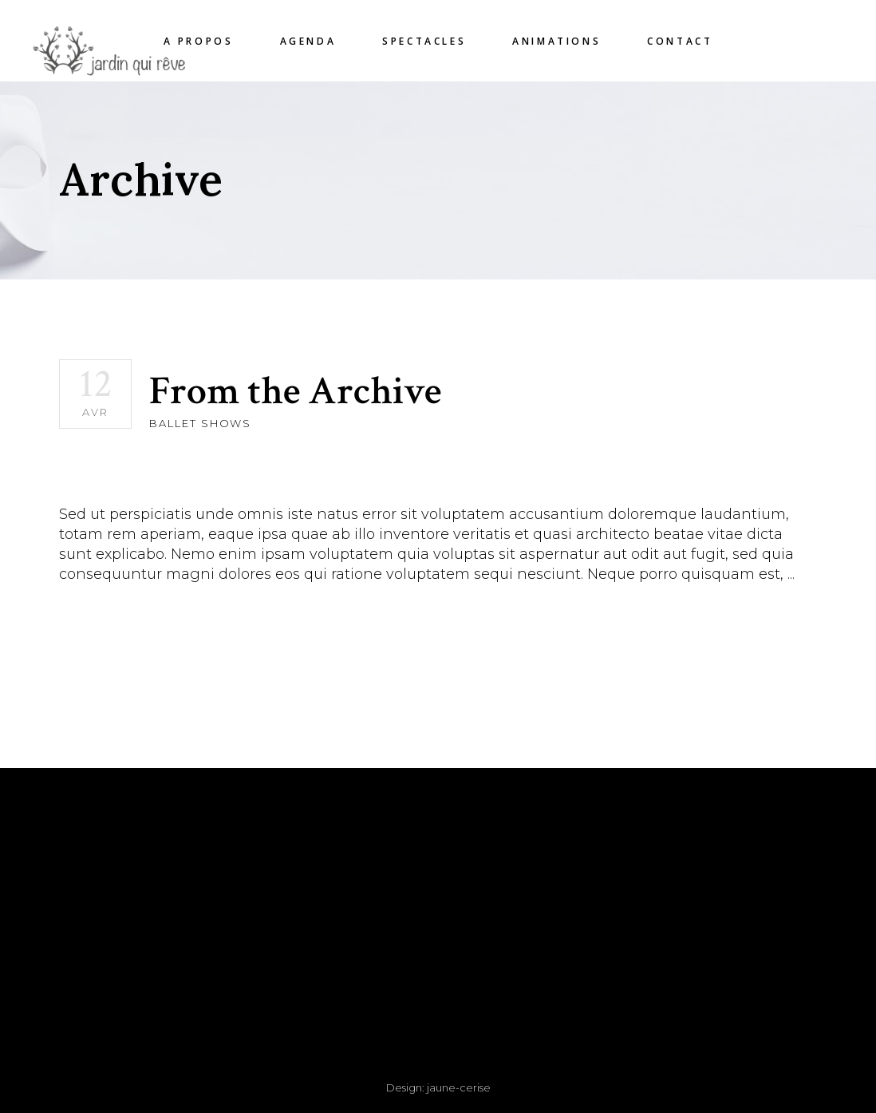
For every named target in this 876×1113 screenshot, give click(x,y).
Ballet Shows (200, 423)
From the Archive (295, 392)
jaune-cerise (459, 1087)
